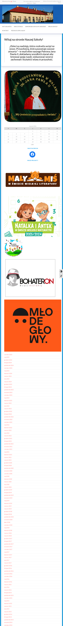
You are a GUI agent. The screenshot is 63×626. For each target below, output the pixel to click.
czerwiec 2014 (8, 625)
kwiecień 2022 (8, 427)
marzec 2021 (7, 457)
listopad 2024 (8, 362)
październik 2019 (9, 495)
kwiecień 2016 (8, 582)
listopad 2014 (8, 617)
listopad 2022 (8, 414)
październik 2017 (9, 544)
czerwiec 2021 (8, 449)
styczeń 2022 (8, 435)
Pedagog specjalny (18, 30)
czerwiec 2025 (8, 354)
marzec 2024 (7, 376)
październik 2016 (9, 571)
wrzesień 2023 (8, 392)
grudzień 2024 (8, 360)
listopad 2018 (8, 514)
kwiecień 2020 (8, 479)
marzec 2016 (7, 584)
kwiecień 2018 (8, 530)
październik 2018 (9, 517)
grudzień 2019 (8, 490)
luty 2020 (6, 484)
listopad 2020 (8, 465)
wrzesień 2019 (8, 498)
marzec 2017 (7, 557)
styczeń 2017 (8, 563)
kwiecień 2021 (8, 454)
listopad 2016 (8, 568)
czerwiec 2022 (8, 422)
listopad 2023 (8, 387)
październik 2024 (9, 365)
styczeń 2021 (8, 460)
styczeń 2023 (8, 408)
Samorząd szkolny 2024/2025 (35, 26)
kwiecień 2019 (8, 503)
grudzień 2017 (8, 538)
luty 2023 (6, 406)
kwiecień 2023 (8, 400)
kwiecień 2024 (8, 373)
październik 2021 (9, 443)
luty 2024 (6, 379)
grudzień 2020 (8, 462)
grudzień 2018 (8, 511)
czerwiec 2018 (8, 525)
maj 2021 (6, 452)
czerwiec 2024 (8, 368)
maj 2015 (6, 601)
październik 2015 (9, 595)
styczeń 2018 (8, 536)
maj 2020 (6, 476)
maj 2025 (6, 357)
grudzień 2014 (8, 614)
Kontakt (5, 30)
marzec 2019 (7, 506)
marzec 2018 (7, 533)
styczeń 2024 (8, 381)
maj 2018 (6, 527)
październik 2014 (9, 619)
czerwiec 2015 (8, 598)
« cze (32, 144)
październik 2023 (9, 389)
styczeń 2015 (8, 611)
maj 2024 (6, 370)
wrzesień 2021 (8, 446)
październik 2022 (9, 416)
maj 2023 (6, 398)
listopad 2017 (8, 541)
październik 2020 (9, 468)
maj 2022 (6, 425)
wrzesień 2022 (8, 419)
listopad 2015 (8, 592)
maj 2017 (6, 552)
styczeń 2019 (8, 508)
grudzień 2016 (8, 565)
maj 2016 (6, 579)
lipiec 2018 (7, 522)
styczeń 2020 (8, 487)
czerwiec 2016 (8, 576)
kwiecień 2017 (8, 555)
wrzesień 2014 (8, 622)
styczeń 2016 (8, 590)
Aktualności (7, 26)
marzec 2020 (7, 481)
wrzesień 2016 (8, 573)
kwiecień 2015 (8, 603)
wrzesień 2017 (8, 546)
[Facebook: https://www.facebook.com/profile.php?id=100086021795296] (32, 154)
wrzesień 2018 (8, 519)
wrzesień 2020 (8, 471)
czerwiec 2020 (8, 473)
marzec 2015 (7, 606)
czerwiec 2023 (8, 395)
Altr (11, 1)
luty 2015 (6, 609)
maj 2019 (6, 500)
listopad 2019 (8, 492)
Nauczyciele (18, 26)
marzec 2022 (7, 430)
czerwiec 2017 (8, 549)
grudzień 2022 (8, 411)
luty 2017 (6, 560)
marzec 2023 (7, 403)
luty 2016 (6, 587)
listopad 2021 (8, 441)
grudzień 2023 (8, 384)
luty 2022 (6, 433)
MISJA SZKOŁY (52, 26)
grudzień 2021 (8, 438)
